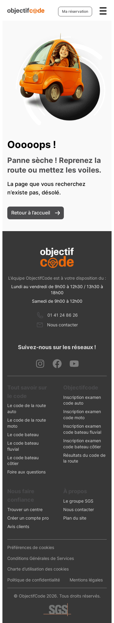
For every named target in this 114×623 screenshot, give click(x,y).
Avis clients (18, 526)
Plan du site (74, 517)
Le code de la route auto (26, 408)
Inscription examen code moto (82, 414)
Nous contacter (62, 324)
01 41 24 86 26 (62, 315)
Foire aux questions (26, 471)
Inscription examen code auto (82, 400)
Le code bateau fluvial (23, 446)
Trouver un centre (25, 509)
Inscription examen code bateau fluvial (82, 429)
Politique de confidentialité (33, 579)
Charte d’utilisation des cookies (38, 568)
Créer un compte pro (28, 517)
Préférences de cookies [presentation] (30, 547)
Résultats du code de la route (84, 458)
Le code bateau (23, 434)
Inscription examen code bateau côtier (82, 443)
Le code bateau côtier (23, 460)
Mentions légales (86, 579)
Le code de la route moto (26, 423)
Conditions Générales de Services (40, 558)
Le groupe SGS (78, 500)
